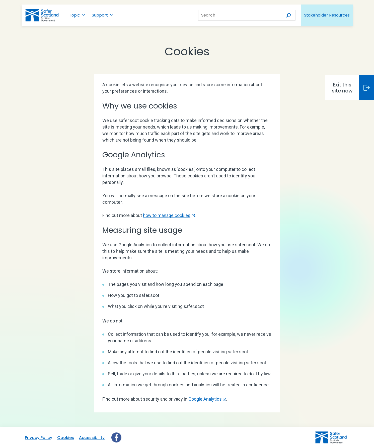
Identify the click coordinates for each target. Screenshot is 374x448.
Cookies (65, 437)
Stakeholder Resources (327, 15)
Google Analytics (205, 399)
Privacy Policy (38, 437)
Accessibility (92, 437)
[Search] (287, 15)
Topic (74, 15)
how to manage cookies (166, 215)
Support (100, 15)
